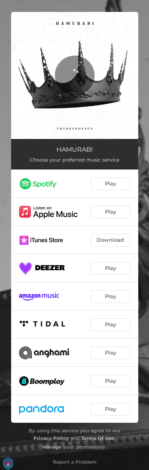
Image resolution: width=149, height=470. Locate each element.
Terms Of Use (97, 438)
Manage (52, 447)
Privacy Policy (51, 438)
